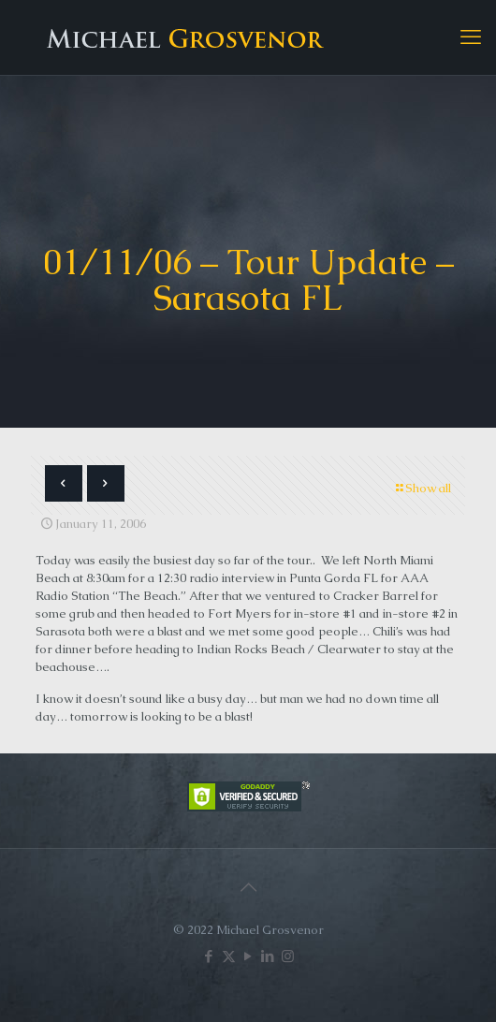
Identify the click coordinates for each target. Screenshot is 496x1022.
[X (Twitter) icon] (229, 956)
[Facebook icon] (209, 956)
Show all (422, 488)
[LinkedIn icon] (268, 956)
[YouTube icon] (248, 956)
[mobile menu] (471, 37)
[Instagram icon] (288, 956)
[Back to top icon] (248, 887)
